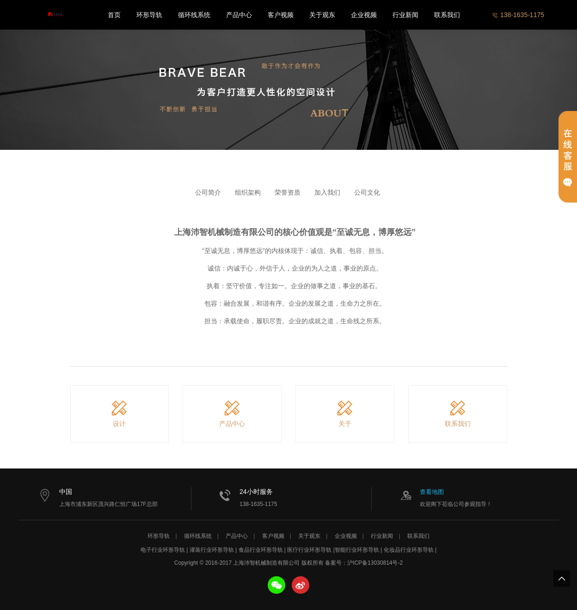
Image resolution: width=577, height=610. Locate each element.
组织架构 (248, 192)
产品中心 (239, 14)
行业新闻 (405, 14)
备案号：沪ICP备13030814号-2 (364, 563)
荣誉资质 (288, 192)
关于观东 (322, 14)
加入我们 (327, 192)
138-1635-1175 (518, 14)
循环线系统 (194, 14)
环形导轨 (149, 14)
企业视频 (364, 14)
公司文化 (367, 192)
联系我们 (447, 14)
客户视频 (281, 14)
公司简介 (208, 192)
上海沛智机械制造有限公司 (55, 15)
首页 (114, 14)
